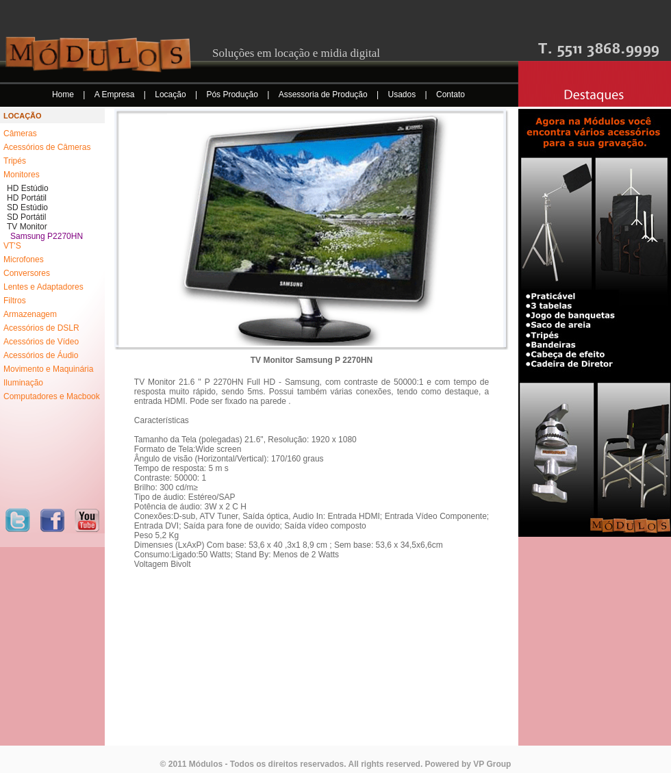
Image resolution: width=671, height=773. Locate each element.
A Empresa (115, 94)
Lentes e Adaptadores (43, 287)
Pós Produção (233, 94)
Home (64, 94)
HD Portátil (27, 198)
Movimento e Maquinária (48, 369)
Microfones (23, 259)
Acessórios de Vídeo (41, 341)
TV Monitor (27, 226)
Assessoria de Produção (324, 94)
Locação (171, 94)
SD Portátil (26, 217)
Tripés (14, 161)
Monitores (21, 174)
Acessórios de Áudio (40, 355)
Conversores (26, 273)
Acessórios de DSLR (41, 328)
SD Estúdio (27, 207)
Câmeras (20, 133)
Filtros (14, 300)
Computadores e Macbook (51, 396)
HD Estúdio (28, 188)
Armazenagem (30, 314)
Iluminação (23, 383)
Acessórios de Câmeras (46, 147)
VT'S (12, 246)
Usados (403, 94)
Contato (450, 94)
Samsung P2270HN (46, 236)
